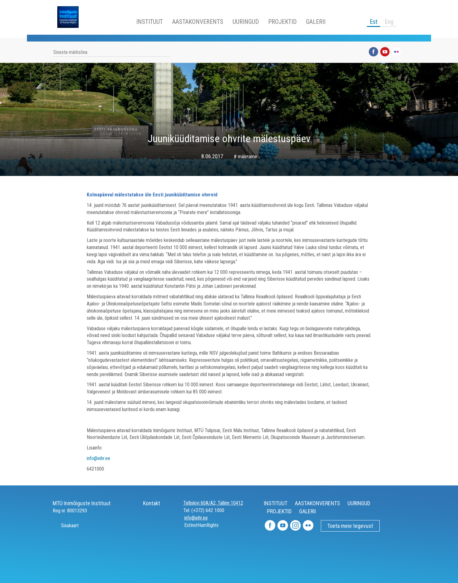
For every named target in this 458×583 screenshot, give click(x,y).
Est (373, 21)
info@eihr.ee (98, 458)
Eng (389, 21)
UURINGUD (246, 21)
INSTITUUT (149, 21)
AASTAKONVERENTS (197, 21)
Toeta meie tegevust (350, 526)
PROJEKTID (282, 21)
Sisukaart (66, 525)
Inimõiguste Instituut (71, 17)
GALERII (315, 21)
